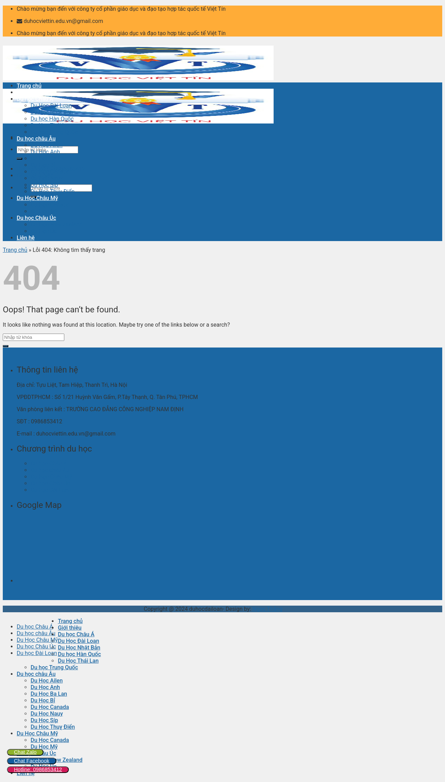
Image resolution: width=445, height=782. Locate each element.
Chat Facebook (31, 761)
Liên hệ (26, 237)
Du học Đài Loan (51, 490)
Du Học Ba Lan (49, 158)
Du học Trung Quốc (54, 132)
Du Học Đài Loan (51, 105)
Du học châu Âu (36, 138)
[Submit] (19, 159)
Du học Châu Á (35, 99)
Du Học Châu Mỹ (37, 198)
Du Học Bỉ (43, 165)
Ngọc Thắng (267, 609)
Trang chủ (29, 85)
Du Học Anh (45, 152)
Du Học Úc (44, 231)
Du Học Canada (50, 171)
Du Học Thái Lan (51, 125)
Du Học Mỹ (44, 211)
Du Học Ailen (47, 145)
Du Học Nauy (47, 178)
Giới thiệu (28, 92)
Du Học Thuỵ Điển (53, 191)
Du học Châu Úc (36, 218)
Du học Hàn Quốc (52, 118)
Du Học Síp (44, 185)
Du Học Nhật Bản (52, 112)
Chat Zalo (25, 752)
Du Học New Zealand (56, 224)
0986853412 (69, 169)
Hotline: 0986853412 (38, 769)
